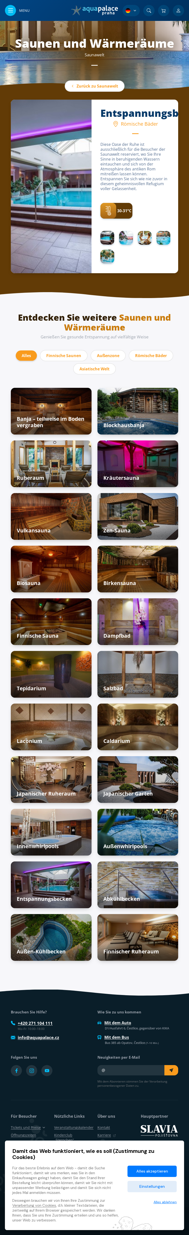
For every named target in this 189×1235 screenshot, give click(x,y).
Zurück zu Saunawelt (94, 86)
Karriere (106, 1135)
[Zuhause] (94, 10)
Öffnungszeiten (23, 1135)
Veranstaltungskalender (74, 1127)
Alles (26, 355)
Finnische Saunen (63, 355)
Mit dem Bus (113, 1037)
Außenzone (108, 355)
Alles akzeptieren (152, 1171)
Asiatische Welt (94, 369)
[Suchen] (149, 10)
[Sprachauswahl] (131, 10)
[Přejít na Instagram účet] (31, 1070)
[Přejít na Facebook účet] (16, 1070)
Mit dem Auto (114, 1022)
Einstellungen (152, 1186)
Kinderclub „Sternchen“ (64, 1137)
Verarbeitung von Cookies (34, 1205)
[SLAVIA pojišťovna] (159, 1130)
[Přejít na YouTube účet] (46, 1070)
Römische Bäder (151, 355)
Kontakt (103, 1127)
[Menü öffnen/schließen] (17, 10)
